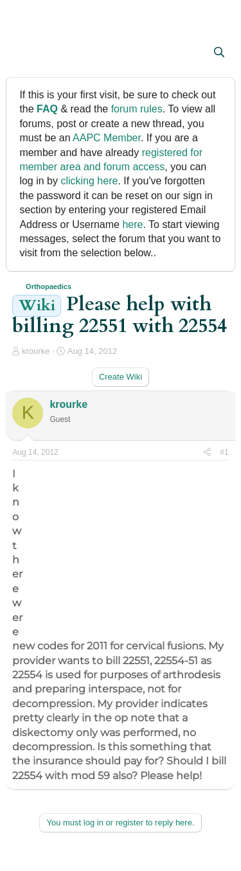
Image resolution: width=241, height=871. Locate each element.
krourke (35, 351)
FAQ (47, 108)
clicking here (89, 180)
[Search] (219, 52)
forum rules (137, 108)
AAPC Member (107, 137)
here (132, 224)
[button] (23, 53)
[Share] (207, 452)
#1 (224, 452)
